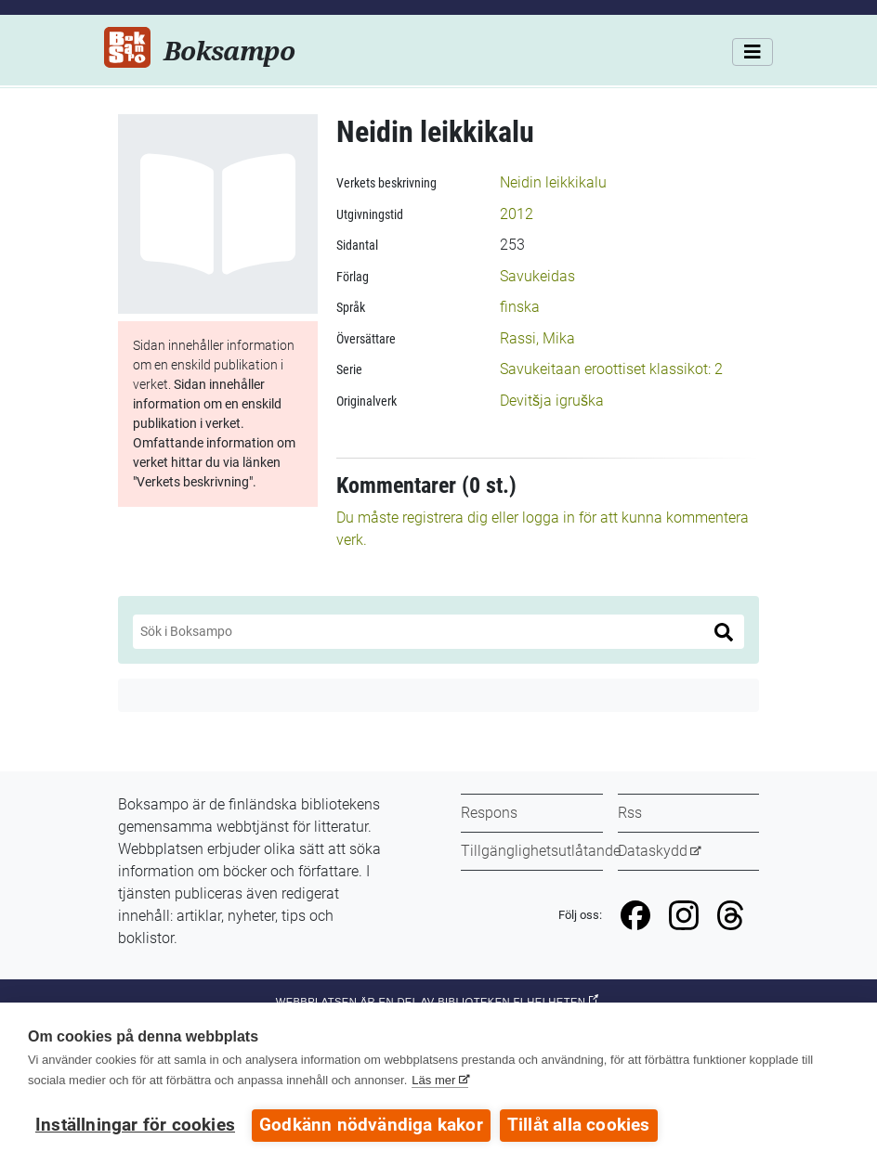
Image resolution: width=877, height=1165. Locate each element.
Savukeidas (537, 276)
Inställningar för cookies (135, 1125)
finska (520, 307)
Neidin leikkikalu (553, 182)
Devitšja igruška (552, 400)
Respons (489, 813)
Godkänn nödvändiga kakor (371, 1125)
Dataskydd (652, 851)
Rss (630, 813)
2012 (516, 214)
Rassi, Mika (537, 338)
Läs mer (433, 1080)
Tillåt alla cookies (578, 1125)
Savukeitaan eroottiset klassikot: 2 (611, 369)
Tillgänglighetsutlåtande (541, 851)
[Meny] (752, 52)
